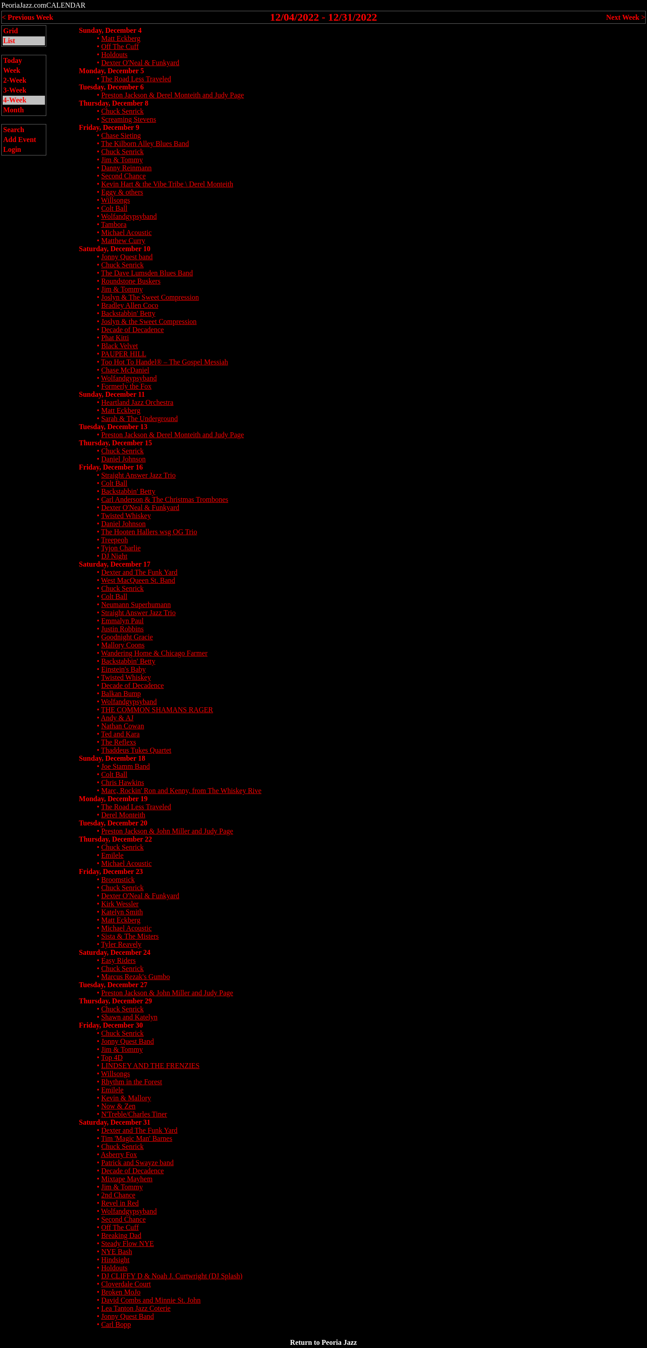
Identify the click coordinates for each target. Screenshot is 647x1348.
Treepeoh (114, 540)
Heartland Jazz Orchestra (137, 402)
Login (12, 149)
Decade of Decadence (132, 329)
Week (11, 70)
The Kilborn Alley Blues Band (145, 143)
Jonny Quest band (127, 257)
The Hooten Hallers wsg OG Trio (149, 532)
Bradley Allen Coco (129, 305)
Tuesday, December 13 (113, 426)
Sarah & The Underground (139, 418)
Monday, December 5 (111, 71)
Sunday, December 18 (112, 758)
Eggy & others (122, 192)
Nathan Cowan (122, 726)
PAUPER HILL (123, 354)
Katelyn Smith (122, 912)
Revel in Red (120, 1203)
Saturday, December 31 (115, 1122)
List (9, 40)
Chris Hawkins (122, 782)
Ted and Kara (120, 734)
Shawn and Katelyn (129, 1017)
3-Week (15, 90)
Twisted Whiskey (126, 515)
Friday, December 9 (109, 127)
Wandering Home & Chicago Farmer (154, 653)
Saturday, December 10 (115, 249)
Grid (10, 31)
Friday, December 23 (111, 871)
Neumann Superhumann (136, 604)
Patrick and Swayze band (137, 1162)
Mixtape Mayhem (126, 1179)
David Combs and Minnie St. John (150, 1300)
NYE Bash (116, 1251)
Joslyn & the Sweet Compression (148, 321)
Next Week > (625, 17)
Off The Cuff (120, 46)
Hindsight (115, 1260)
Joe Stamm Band (125, 766)
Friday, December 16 (111, 467)
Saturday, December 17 (115, 564)
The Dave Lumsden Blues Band (147, 273)
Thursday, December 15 (115, 443)
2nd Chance (118, 1195)
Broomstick (118, 879)
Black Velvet (119, 346)
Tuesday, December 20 (113, 823)
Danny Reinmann (126, 168)
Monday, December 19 (113, 799)
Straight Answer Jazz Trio (138, 475)
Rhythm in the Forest (131, 1082)
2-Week (15, 80)
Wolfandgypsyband (129, 216)
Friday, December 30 (111, 1025)
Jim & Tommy (122, 160)
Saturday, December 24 (115, 952)
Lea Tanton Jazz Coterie (136, 1308)
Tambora (114, 224)
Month (13, 110)
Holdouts (114, 54)
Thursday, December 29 (115, 1001)
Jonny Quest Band (127, 1041)
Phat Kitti (115, 337)
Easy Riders (118, 960)
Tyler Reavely (121, 944)
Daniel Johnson (123, 459)
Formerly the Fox (126, 386)
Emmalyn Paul (122, 621)
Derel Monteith (123, 815)
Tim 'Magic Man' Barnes (137, 1138)
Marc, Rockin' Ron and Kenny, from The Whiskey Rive (181, 790)
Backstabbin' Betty (128, 313)
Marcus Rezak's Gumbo (135, 976)
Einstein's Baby (123, 669)
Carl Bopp (116, 1324)
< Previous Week (27, 17)
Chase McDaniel (125, 370)
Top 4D (112, 1057)
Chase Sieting (121, 135)
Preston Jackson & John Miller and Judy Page (167, 831)
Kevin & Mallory (126, 1098)
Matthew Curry (123, 240)
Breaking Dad (121, 1235)
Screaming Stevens (128, 119)
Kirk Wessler (119, 904)
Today (12, 60)
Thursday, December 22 (115, 839)
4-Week (15, 100)
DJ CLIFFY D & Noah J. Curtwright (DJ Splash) (172, 1276)
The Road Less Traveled (136, 79)
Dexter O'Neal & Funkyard (140, 63)
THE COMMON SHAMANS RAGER (157, 710)
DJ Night (114, 556)
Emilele (112, 855)
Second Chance (123, 176)
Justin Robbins (122, 629)
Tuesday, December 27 (113, 985)
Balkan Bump (121, 693)
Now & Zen (118, 1106)
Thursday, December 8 (114, 103)
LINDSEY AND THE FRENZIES (150, 1065)
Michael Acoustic (126, 232)
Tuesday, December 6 (111, 87)
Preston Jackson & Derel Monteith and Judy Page (172, 95)
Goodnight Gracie (127, 637)
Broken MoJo (121, 1292)
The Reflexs (118, 742)
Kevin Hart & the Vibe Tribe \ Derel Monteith (167, 184)
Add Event (19, 139)
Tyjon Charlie (121, 548)
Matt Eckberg (120, 38)
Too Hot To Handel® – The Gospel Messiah (164, 362)
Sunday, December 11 (112, 394)
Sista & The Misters (130, 936)
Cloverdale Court (126, 1284)
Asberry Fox (119, 1154)
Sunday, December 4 (110, 30)
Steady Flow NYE (127, 1243)
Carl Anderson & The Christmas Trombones (164, 499)
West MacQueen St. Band (138, 580)
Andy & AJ (117, 718)
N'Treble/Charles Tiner (134, 1114)
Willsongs (115, 200)
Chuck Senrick (122, 111)
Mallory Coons (122, 645)
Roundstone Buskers (130, 281)
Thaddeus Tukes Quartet (136, 750)
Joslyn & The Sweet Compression (150, 297)
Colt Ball (114, 208)
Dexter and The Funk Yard (139, 572)
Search (13, 129)
